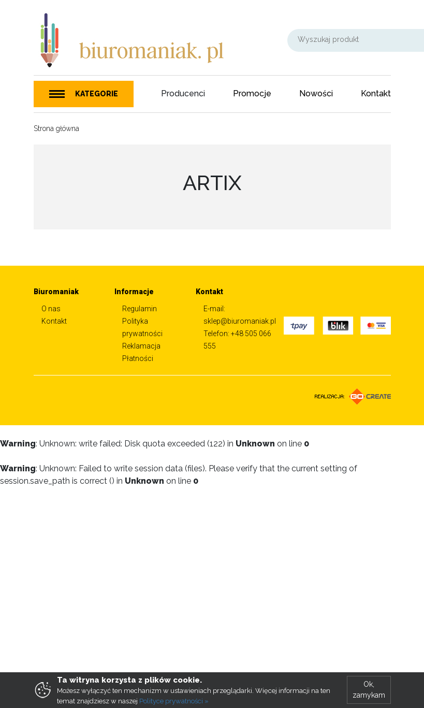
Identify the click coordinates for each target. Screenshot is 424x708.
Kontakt (376, 93)
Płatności (137, 358)
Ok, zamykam (369, 689)
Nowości (316, 93)
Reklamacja (141, 346)
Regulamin (139, 309)
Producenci (183, 93)
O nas (51, 309)
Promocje (252, 93)
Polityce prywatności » (174, 701)
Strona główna (56, 128)
